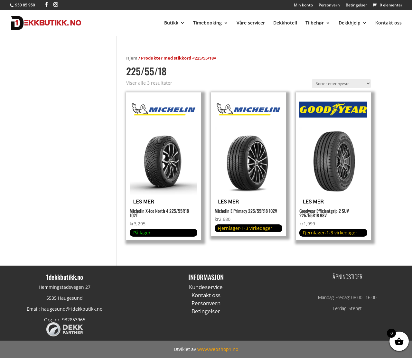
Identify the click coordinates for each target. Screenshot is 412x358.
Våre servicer (251, 23)
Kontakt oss (388, 23)
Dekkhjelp (349, 23)
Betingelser (356, 5)
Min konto (303, 5)
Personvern (329, 5)
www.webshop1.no (217, 349)
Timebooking (207, 23)
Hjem (131, 58)
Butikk (171, 23)
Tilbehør (314, 23)
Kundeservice (206, 287)
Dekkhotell (285, 23)
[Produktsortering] (341, 83)
